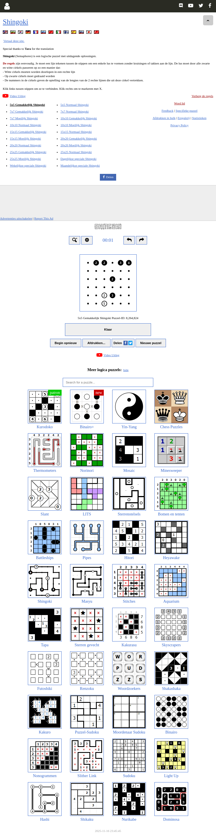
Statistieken (199, 118)
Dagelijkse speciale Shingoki (78, 158)
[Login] (7, 6)
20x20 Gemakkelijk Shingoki (78, 138)
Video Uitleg (17, 96)
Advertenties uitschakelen (16, 218)
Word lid (179, 103)
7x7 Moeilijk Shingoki (24, 118)
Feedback (167, 110)
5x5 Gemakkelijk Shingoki (27, 104)
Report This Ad (43, 218)
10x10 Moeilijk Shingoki (76, 125)
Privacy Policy (179, 125)
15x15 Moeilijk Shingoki (25, 138)
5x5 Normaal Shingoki (74, 104)
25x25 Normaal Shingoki (76, 152)
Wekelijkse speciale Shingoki (28, 165)
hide (126, 370)
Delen (109, 177)
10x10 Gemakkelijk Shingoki (78, 118)
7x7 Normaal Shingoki (74, 111)
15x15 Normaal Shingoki (76, 131)
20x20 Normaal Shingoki (25, 145)
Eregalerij (184, 118)
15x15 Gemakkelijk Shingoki (28, 131)
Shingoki (15, 22)
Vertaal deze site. (13, 40)
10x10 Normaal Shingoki (25, 125)
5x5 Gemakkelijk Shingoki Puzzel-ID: (108, 318)
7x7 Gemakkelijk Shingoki (26, 111)
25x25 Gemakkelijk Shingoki (28, 152)
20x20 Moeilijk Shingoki (76, 145)
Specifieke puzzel (186, 110)
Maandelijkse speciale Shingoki (80, 165)
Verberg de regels (202, 96)
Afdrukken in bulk (164, 118)
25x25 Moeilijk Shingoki (25, 158)
